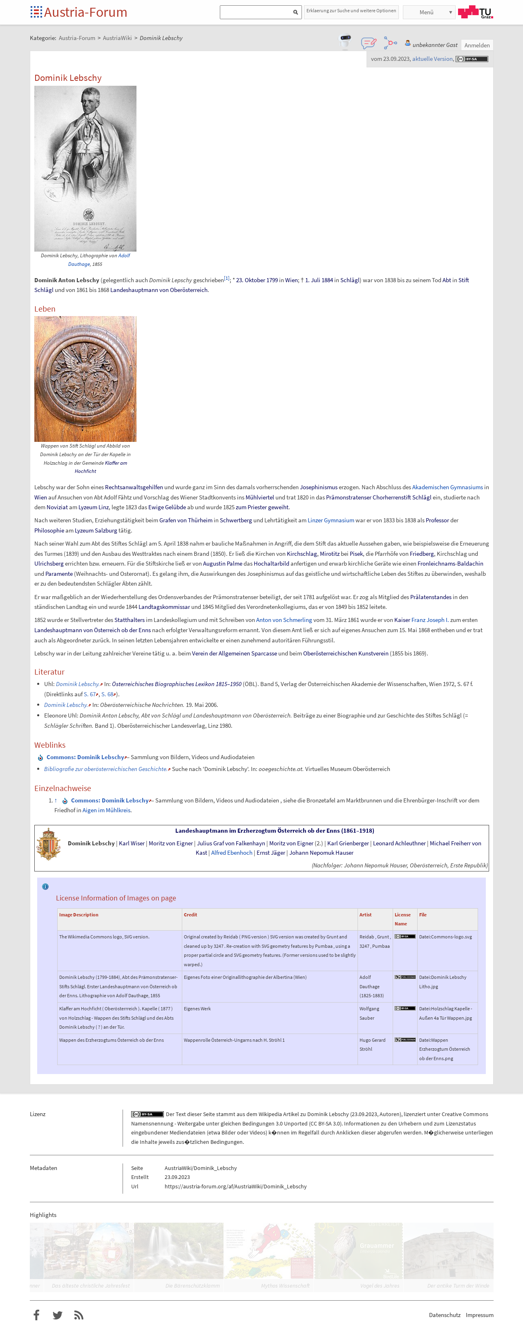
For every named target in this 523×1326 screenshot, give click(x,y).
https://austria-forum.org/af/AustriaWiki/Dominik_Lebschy (236, 1186)
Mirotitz (330, 553)
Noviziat (57, 507)
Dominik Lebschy (91, 843)
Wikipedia (270, 1114)
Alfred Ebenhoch (232, 852)
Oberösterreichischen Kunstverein (346, 653)
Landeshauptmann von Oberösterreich (159, 290)
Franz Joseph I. (430, 620)
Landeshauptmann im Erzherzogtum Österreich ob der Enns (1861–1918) (274, 830)
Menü (427, 12)
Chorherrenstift (392, 497)
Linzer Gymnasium (331, 520)
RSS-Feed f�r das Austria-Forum (78, 1315)
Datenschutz (444, 1315)
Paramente (59, 573)
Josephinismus (318, 487)
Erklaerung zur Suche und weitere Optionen (351, 10)
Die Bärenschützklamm (192, 1285)
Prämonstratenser (348, 497)
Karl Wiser (132, 843)
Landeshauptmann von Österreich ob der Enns (92, 630)
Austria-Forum (85, 11)
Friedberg (422, 553)
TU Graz (475, 11)
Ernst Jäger (271, 852)
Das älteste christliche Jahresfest (91, 1285)
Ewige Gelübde (167, 507)
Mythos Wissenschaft (285, 1285)
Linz (103, 507)
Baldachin (470, 563)
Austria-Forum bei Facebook (36, 1315)
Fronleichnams (436, 563)
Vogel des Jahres (380, 1285)
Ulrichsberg (49, 563)
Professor (437, 520)
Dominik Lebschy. (78, 684)
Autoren (390, 1114)
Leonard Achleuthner (399, 843)
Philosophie (49, 530)
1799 (272, 280)
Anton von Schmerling (284, 620)
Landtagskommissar (164, 607)
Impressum (480, 1315)
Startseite (37, 12)
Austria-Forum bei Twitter (57, 1315)
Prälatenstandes (430, 597)
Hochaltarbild (271, 563)
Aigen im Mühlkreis (106, 810)
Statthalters (129, 620)
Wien (291, 280)
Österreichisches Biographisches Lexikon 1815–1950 (176, 684)
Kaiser (402, 620)
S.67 (90, 694)
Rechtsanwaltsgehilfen (134, 487)
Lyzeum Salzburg (96, 530)
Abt (447, 280)
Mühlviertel (260, 497)
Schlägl (350, 280)
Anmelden (477, 45)
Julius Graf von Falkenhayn (231, 843)
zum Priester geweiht (262, 507)
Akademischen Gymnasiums (447, 487)
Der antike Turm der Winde (458, 1285)
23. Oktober (250, 280)
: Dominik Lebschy (85, 757)
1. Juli (312, 280)
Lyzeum (87, 507)
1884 (327, 280)
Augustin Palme (222, 563)
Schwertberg (236, 520)
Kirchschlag (302, 553)
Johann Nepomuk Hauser (321, 852)
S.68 (107, 694)
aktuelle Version (432, 58)
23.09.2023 (364, 1114)
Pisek (356, 553)
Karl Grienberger (348, 843)
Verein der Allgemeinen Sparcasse (234, 653)
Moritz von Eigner (171, 843)
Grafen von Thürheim (185, 520)
